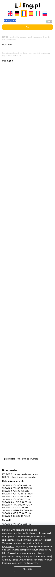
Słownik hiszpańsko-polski (17, 510)
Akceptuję (27, 569)
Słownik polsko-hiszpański (17, 494)
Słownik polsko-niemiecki (17, 497)
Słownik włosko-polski (15, 508)
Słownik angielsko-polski (17, 502)
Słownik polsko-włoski (15, 491)
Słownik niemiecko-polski (17, 513)
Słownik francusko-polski (17, 505)
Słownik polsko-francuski (17, 488)
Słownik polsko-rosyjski (16, 499)
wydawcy (12, 39)
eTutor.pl (7, 474)
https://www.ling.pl (12, 553)
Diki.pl (5, 477)
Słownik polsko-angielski (17, 485)
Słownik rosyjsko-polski (16, 516)
